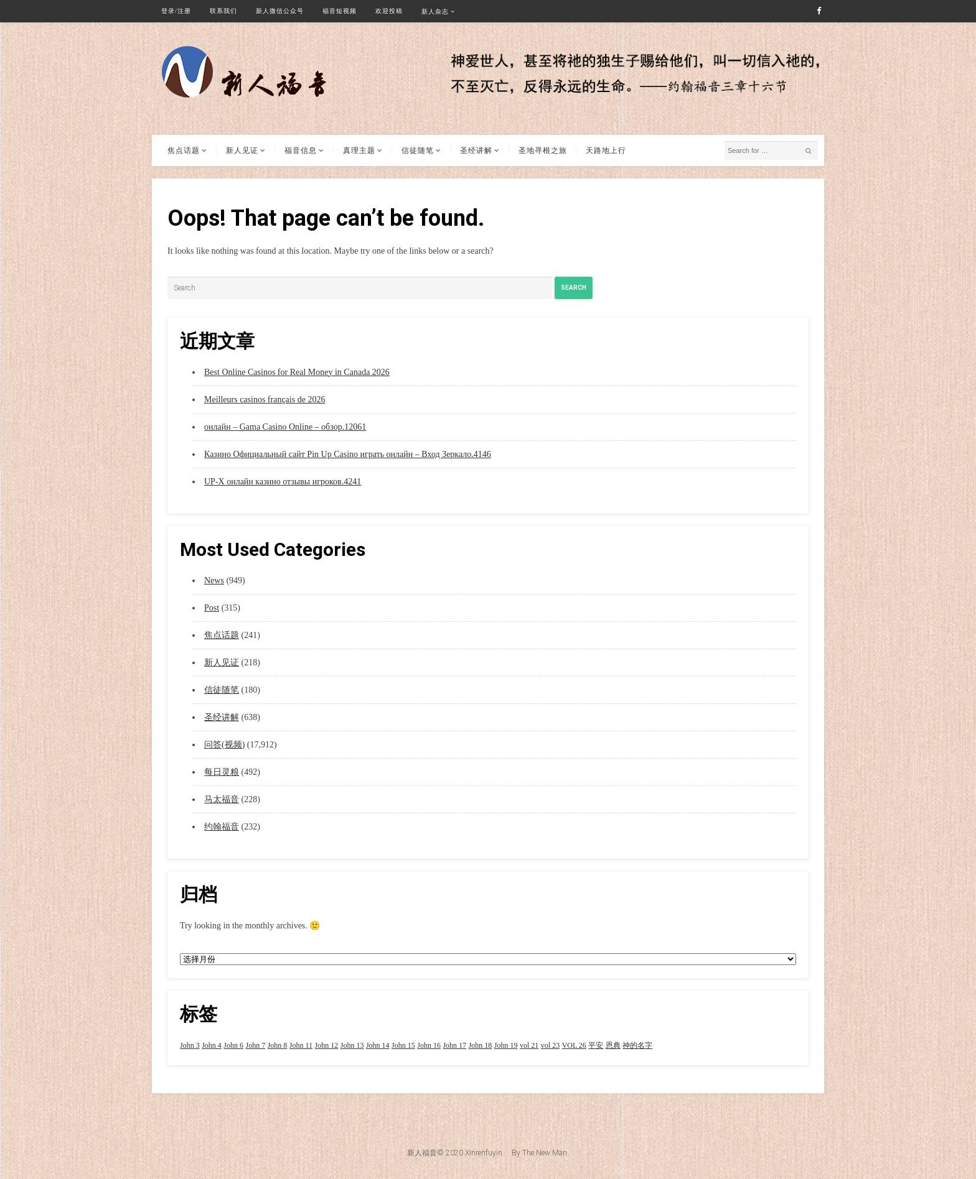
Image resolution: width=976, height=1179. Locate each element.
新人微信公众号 (280, 10)
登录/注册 (176, 10)
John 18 (480, 1045)
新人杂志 (435, 11)
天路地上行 (606, 150)
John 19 (506, 1045)
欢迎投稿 (389, 10)
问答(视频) (224, 744)
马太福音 (221, 799)
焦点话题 (183, 150)
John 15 (403, 1045)
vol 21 (529, 1045)
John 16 (429, 1045)
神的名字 (637, 1045)
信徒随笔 (417, 150)
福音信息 (300, 150)
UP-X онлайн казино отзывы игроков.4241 (282, 481)
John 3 (190, 1045)
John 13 (352, 1045)
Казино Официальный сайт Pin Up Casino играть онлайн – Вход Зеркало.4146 (347, 454)
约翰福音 (221, 826)
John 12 (327, 1045)
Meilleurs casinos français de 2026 (264, 399)
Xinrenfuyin (483, 1153)
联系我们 (223, 10)
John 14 (378, 1045)
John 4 (212, 1045)
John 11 (300, 1045)
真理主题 (359, 150)
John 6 (233, 1045)
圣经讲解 (476, 150)
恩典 (613, 1045)
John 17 (454, 1045)
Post (211, 608)
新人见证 (242, 150)
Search (573, 287)
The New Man (544, 1153)
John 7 (256, 1045)
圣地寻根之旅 (542, 150)
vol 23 (550, 1045)
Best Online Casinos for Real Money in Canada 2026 (297, 372)
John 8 (278, 1045)
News (214, 580)
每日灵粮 (221, 772)
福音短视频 (339, 10)
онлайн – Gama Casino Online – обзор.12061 (285, 427)
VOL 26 (574, 1045)
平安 (595, 1045)
